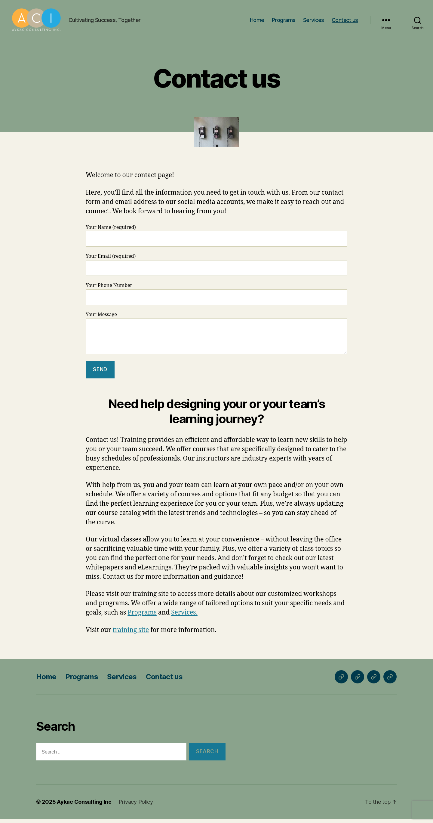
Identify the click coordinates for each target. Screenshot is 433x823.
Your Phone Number (216, 297)
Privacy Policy (136, 806)
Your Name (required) (216, 239)
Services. (184, 617)
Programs (284, 22)
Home (257, 22)
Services (313, 22)
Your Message (216, 337)
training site (131, 634)
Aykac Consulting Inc (84, 806)
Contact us (345, 22)
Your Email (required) (216, 268)
